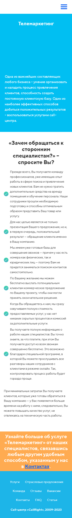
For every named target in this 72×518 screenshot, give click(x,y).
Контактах (37, 466)
